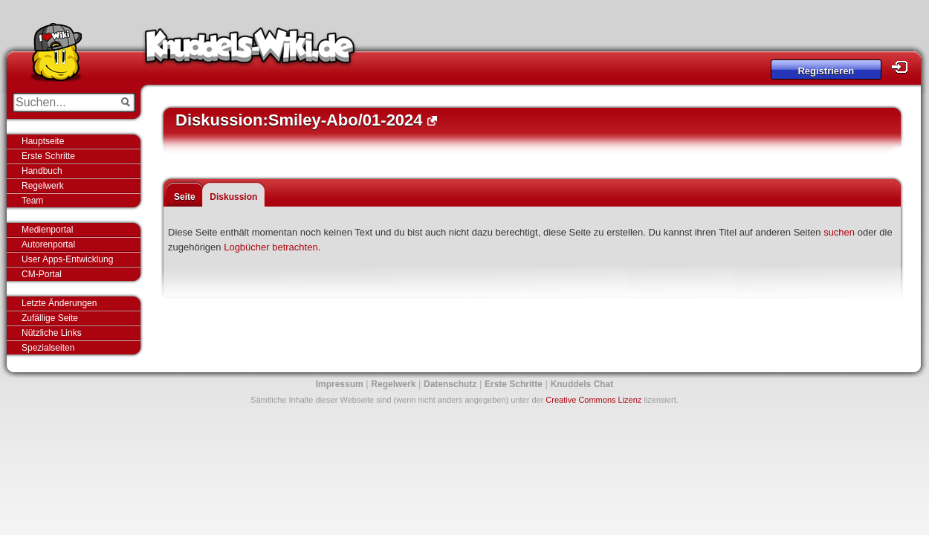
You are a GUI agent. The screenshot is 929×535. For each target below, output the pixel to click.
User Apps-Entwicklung (67, 259)
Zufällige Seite (50, 318)
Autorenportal (48, 244)
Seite (184, 197)
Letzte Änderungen (59, 303)
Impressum (339, 384)
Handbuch (42, 171)
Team (32, 200)
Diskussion (233, 197)
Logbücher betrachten (270, 247)
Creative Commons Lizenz (593, 399)
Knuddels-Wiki (249, 50)
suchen (839, 232)
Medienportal (47, 229)
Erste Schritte (48, 156)
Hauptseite (43, 141)
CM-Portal (42, 274)
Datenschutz (450, 384)
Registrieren (825, 71)
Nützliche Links (52, 333)
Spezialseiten (48, 348)
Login (904, 67)
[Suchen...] (63, 102)
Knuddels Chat (582, 384)
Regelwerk (43, 186)
